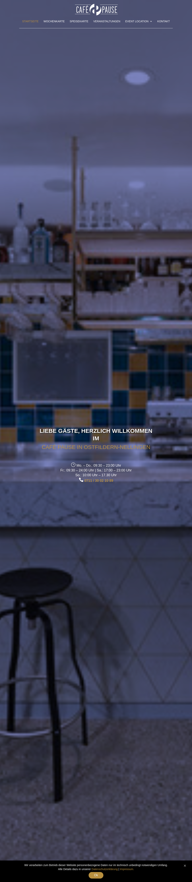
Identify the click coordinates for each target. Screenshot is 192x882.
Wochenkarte (54, 21)
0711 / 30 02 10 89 (98, 481)
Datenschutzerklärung (104, 869)
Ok (96, 875)
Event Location (137, 21)
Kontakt (163, 21)
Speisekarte (79, 21)
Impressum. (127, 869)
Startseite (30, 21)
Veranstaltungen (106, 21)
